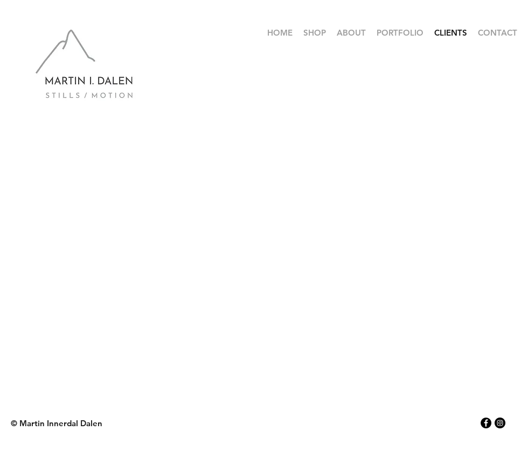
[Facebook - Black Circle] (486, 423)
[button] (400, 33)
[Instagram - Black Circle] (500, 423)
